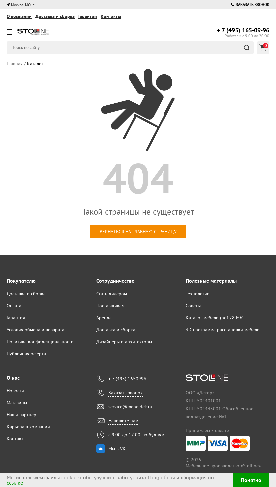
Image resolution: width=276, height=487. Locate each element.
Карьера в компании (28, 427)
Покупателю (21, 280)
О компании (19, 16)
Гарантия (16, 318)
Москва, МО (21, 4)
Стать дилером (111, 294)
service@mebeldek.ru (130, 407)
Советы (193, 306)
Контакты (111, 16)
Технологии (198, 294)
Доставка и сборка (55, 16)
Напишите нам (123, 421)
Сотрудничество (115, 280)
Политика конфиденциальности (40, 342)
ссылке (15, 482)
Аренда (104, 318)
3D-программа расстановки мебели (223, 330)
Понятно (251, 480)
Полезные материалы (211, 280)
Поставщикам (110, 306)
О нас (13, 377)
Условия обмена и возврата (35, 330)
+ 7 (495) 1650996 (127, 379)
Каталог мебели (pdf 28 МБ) (215, 318)
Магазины (17, 403)
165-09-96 (243, 30)
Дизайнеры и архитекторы (124, 342)
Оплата (14, 306)
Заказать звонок (250, 4)
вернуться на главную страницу (138, 232)
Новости (15, 391)
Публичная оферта (26, 354)
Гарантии (87, 16)
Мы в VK (117, 449)
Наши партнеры (23, 415)
